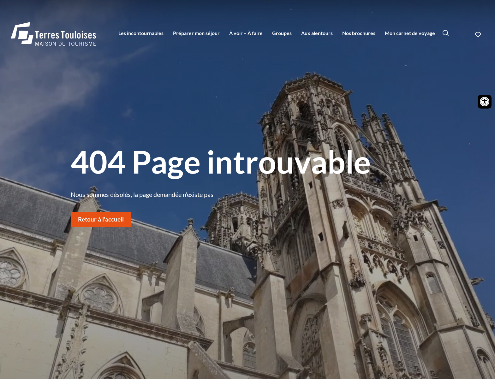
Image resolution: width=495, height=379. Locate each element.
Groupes (282, 33)
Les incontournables (141, 33)
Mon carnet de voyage (410, 33)
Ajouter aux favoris (478, 34)
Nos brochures (358, 33)
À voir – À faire (246, 33)
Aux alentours (317, 33)
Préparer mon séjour (196, 33)
